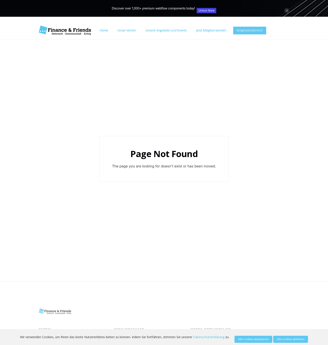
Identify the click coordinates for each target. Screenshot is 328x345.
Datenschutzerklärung (208, 337)
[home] (68, 30)
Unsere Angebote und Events (166, 30)
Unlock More (206, 10)
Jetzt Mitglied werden (211, 30)
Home (104, 30)
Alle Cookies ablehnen (290, 339)
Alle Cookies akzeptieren (253, 339)
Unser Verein (126, 30)
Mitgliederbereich (249, 30)
